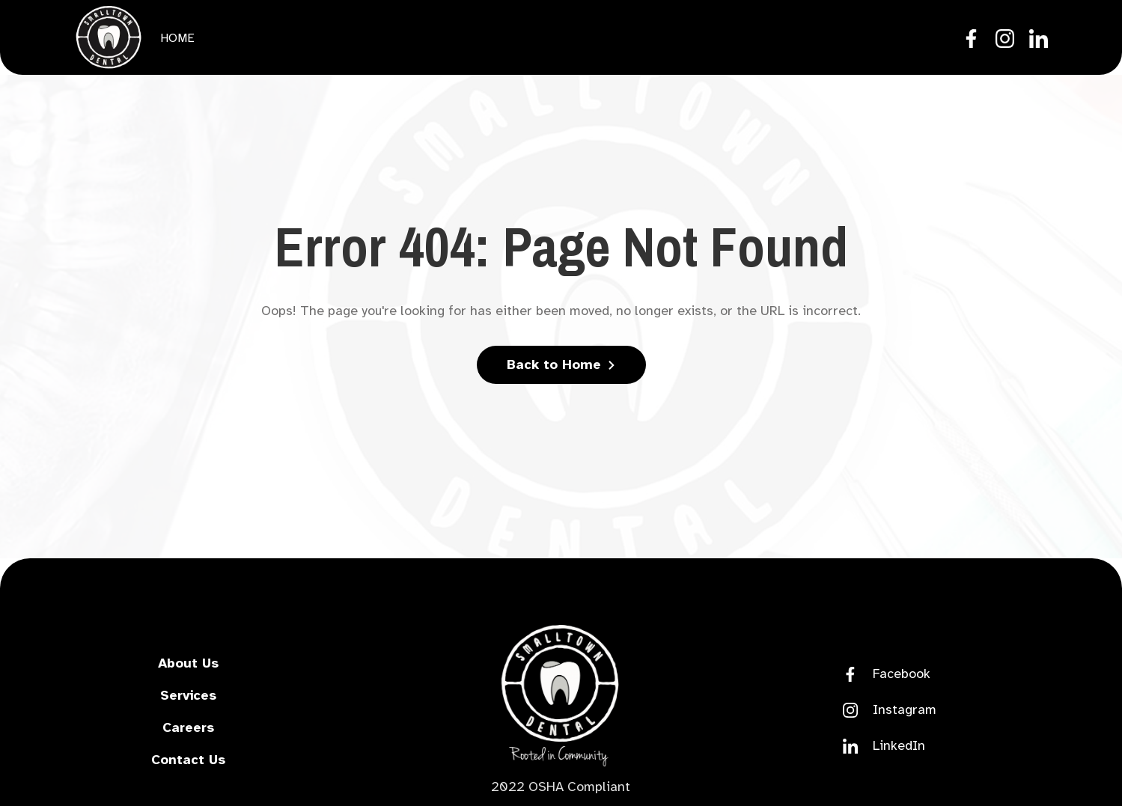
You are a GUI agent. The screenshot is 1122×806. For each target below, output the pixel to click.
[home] (108, 37)
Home (177, 38)
